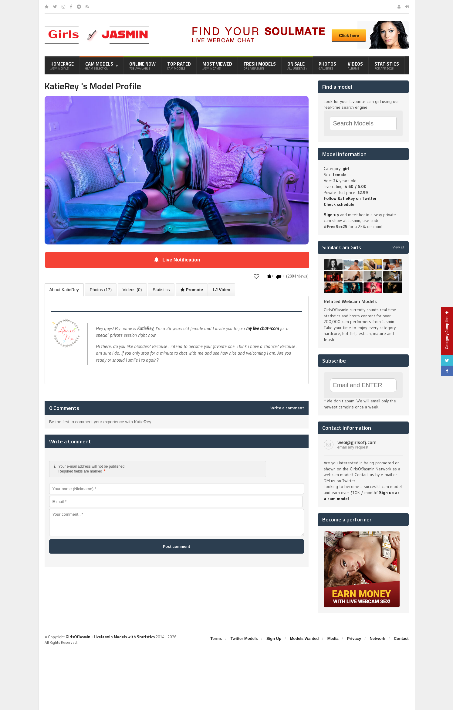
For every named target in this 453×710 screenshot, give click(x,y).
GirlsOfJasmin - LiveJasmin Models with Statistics (110, 636)
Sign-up (331, 214)
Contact (401, 638)
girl (346, 168)
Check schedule (339, 204)
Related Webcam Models (350, 301)
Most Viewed (217, 65)
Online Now (142, 65)
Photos (327, 65)
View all (398, 247)
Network (377, 638)
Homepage (62, 65)
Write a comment (287, 408)
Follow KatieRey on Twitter (350, 198)
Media (333, 638)
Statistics (386, 65)
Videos (355, 65)
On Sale (297, 65)
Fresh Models (260, 65)
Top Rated (179, 65)
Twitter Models (244, 638)
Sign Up (273, 638)
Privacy (354, 638)
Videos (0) (132, 289)
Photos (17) (101, 289)
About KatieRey (64, 289)
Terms (216, 638)
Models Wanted (304, 638)
